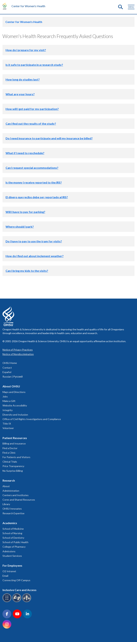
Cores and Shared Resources (19, 499)
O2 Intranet (9, 571)
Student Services (12, 555)
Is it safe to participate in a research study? (34, 64)
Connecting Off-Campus (16, 580)
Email (5, 575)
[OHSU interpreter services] (27, 601)
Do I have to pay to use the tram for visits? (34, 241)
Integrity (8, 410)
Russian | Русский (13, 376)
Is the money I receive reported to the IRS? (34, 182)
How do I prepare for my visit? (26, 50)
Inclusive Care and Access (19, 590)
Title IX (7, 423)
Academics (10, 523)
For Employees (12, 565)
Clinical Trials (10, 461)
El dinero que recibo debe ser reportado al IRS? (37, 197)
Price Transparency (13, 466)
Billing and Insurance (14, 443)
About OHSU (11, 386)
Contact (7, 367)
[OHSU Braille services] (7, 601)
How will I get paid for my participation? (32, 109)
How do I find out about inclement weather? (35, 256)
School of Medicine (13, 528)
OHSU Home (10, 362)
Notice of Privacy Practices (18, 349)
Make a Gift (9, 400)
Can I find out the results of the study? (31, 123)
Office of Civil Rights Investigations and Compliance (32, 419)
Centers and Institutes (16, 495)
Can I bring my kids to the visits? (27, 270)
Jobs (5, 396)
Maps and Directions (14, 391)
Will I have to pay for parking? (25, 212)
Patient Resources (15, 438)
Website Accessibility (15, 405)
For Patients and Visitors (16, 457)
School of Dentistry (13, 537)
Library (6, 504)
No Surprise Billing (13, 470)
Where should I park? (20, 226)
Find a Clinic (9, 452)
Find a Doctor (10, 448)
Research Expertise (13, 513)
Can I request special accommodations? (32, 167)
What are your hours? (20, 94)
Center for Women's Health (28, 6)
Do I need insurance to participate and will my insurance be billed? (49, 138)
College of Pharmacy (14, 546)
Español (7, 372)
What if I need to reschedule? (25, 153)
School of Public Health (15, 542)
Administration (11, 490)
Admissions (9, 551)
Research (9, 480)
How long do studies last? (23, 79)
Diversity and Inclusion (15, 414)
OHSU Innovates (12, 508)
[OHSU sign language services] (17, 601)
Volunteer (8, 428)
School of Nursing (12, 533)
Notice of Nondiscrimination (18, 354)
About (6, 486)
